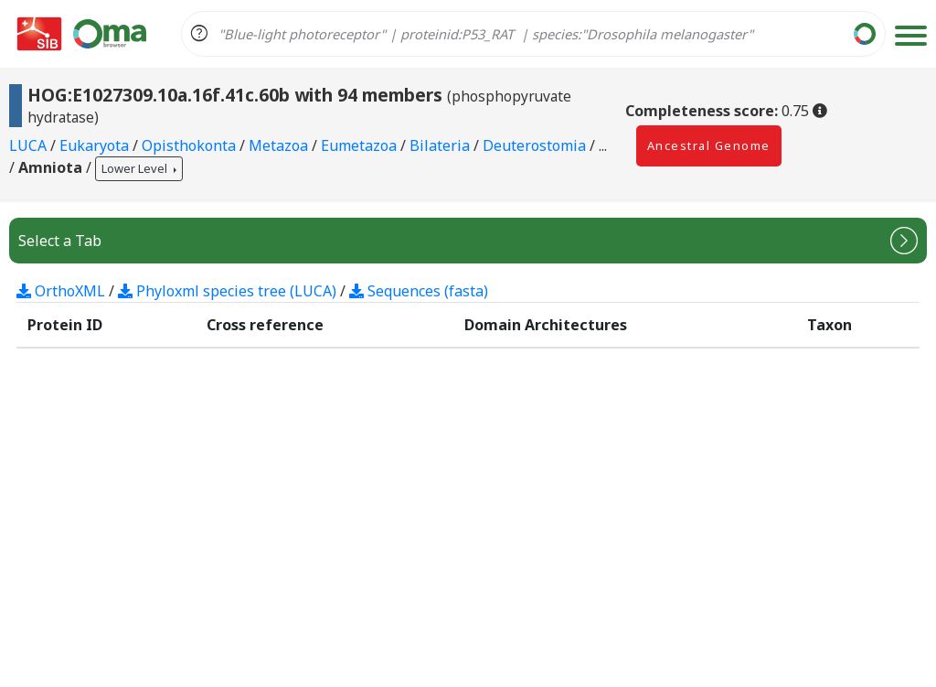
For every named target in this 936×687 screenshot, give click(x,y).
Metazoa (280, 145)
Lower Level (135, 168)
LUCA (29, 145)
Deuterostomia (536, 145)
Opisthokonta (190, 145)
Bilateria (441, 145)
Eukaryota (96, 145)
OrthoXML (60, 291)
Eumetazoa (360, 145)
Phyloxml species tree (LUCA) (227, 291)
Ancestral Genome (709, 145)
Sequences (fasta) (418, 291)
